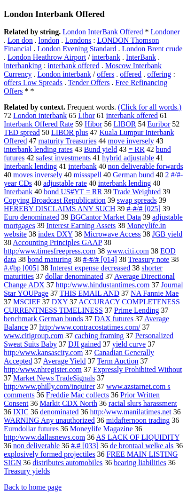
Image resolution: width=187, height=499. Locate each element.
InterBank (141, 57)
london (49, 40)
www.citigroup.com (33, 336)
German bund (133, 175)
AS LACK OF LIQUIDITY (137, 437)
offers (105, 74)
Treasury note (149, 259)
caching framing (99, 336)
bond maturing (50, 259)
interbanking (23, 66)
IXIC (21, 412)
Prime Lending (136, 310)
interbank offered (73, 66)
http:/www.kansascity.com (43, 352)
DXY (60, 302)
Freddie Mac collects (77, 395)
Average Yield (64, 361)
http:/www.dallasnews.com (44, 437)
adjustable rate (65, 183)
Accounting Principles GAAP (57, 242)
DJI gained (84, 344)
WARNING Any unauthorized (49, 420)
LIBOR (124, 124)
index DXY (55, 234)
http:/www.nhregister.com (43, 369)
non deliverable (36, 446)
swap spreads (137, 200)
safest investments (63, 158)
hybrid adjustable (128, 158)
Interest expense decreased (90, 268)
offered (130, 74)
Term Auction (117, 361)
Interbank (18, 192)
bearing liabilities (140, 463)
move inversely (131, 141)
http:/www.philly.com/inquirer (49, 386)
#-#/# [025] (144, 209)
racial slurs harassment (143, 403)
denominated (59, 412)
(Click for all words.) (149, 107)
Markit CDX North (68, 403)
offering (159, 74)
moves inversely (37, 175)
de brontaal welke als (142, 446)
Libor (86, 115)
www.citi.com (128, 251)
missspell (87, 175)
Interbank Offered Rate (38, 124)
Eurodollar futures (31, 429)
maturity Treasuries (67, 141)
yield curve (129, 344)
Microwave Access (112, 234)
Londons (78, 40)
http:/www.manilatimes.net (130, 412)
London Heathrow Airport (47, 57)
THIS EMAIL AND (89, 293)
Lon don (20, 40)
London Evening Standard (77, 49)
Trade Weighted (137, 192)
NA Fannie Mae (155, 293)
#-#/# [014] (100, 259)
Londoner (165, 32)
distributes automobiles (67, 463)
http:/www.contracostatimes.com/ (89, 327)
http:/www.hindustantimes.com (103, 285)
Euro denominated (31, 217)
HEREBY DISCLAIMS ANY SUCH (60, 209)
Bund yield (100, 149)
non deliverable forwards (145, 166)
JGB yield (167, 234)
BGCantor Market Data (105, 217)
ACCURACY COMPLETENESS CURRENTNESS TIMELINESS (92, 306)
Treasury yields (27, 471)
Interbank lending (30, 166)
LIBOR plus (69, 132)
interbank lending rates (38, 149)
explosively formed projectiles (49, 454)
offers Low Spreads (33, 83)
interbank (106, 57)
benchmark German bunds (43, 319)
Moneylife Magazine (101, 429)
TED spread (22, 132)
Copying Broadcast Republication (55, 200)
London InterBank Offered (102, 32)
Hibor (93, 124)
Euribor (158, 124)
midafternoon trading (138, 420)
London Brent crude (152, 49)
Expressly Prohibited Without (137, 369)
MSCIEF (26, 302)
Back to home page (33, 487)
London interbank (64, 74)
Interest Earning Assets (81, 226)
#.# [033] (85, 446)
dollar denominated (74, 276)
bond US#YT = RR (73, 192)
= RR (136, 149)
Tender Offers (89, 83)
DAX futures (113, 319)
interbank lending (124, 183)
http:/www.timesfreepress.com (49, 251)
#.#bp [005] (21, 268)
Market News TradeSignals (54, 378)
